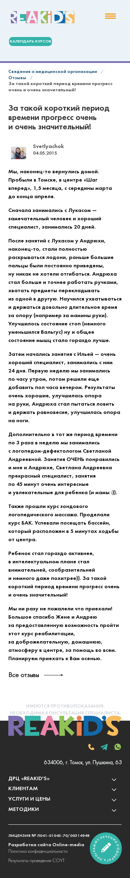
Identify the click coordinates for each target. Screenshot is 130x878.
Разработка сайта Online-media (46, 845)
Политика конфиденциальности (38, 851)
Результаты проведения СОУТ (36, 861)
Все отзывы (23, 675)
